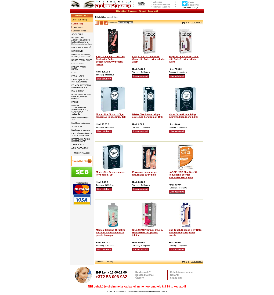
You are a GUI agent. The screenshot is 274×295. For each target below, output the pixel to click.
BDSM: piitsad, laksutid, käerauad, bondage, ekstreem (81, 96)
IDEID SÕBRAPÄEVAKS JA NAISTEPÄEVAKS (81, 134)
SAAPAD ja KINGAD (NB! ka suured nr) (80, 81)
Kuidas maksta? (144, 275)
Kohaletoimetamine (161, 4)
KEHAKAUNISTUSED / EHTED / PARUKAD (81, 86)
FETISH (74, 73)
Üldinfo (139, 277)
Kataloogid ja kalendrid (80, 130)
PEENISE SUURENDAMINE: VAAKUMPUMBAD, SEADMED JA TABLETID (79, 109)
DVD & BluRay (77, 91)
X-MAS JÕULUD (78, 145)
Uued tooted (78, 27)
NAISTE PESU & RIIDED (81, 60)
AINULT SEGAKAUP (80, 148)
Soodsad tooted (79, 31)
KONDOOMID (77, 51)
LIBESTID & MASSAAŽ (81, 47)
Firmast (142, 11)
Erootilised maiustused (80, 123)
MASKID (75, 102)
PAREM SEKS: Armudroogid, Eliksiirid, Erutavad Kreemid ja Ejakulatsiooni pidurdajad (81, 41)
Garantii (174, 275)
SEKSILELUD (77, 34)
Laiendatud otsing (79, 20)
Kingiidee (121, 11)
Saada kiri (152, 11)
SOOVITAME (76, 126)
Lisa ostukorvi (104, 79)
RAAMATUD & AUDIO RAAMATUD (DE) (80, 140)
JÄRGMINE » (197, 23)
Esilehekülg (100, 17)
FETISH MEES (77, 76)
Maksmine (157, 2)
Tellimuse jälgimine (161, 7)
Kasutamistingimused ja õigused (144, 291)
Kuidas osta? (143, 272)
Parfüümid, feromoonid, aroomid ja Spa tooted (81, 55)
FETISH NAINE (77, 64)
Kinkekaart (132, 11)
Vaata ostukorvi (193, 3)
